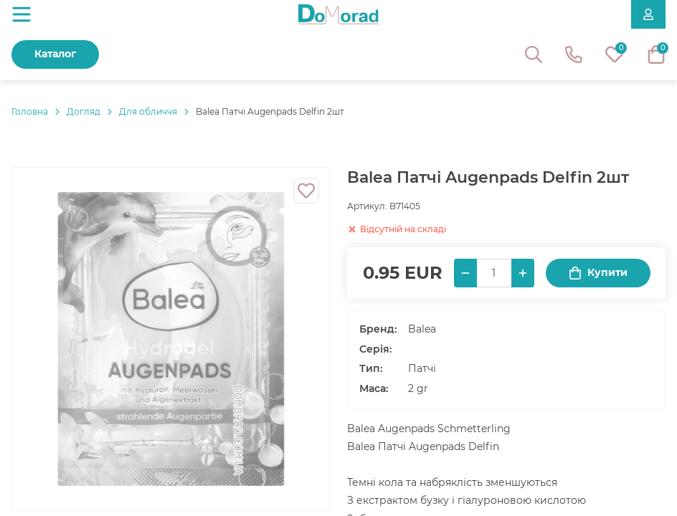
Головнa (29, 111)
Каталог (55, 53)
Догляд (83, 111)
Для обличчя (148, 111)
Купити (598, 273)
